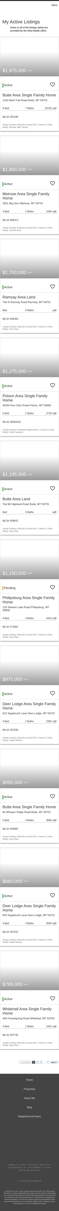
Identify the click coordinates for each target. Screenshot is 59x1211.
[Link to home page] (3, 5)
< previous (25, 1062)
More (54, 5)
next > (54, 1062)
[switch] (52, 83)
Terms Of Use (17, 1165)
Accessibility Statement (25, 1167)
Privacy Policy (39, 1165)
